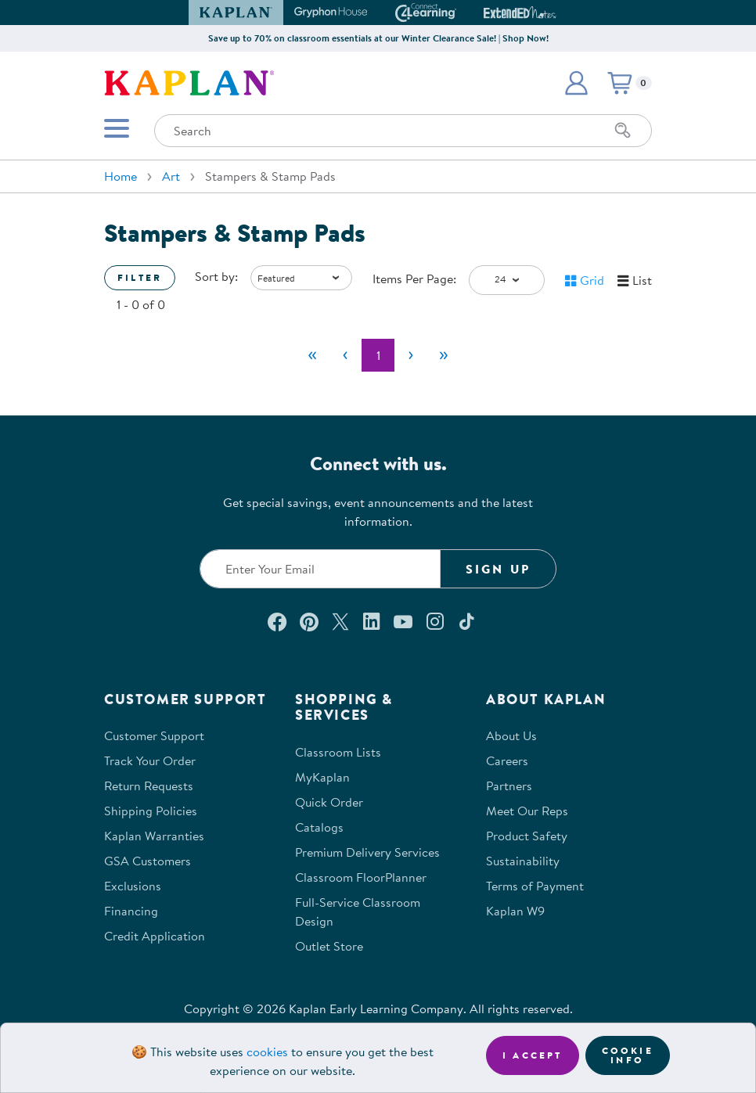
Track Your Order (150, 760)
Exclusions (132, 885)
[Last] (443, 355)
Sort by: (216, 276)
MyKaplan (322, 777)
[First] (312, 355)
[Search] (623, 130)
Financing (131, 910)
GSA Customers (147, 860)
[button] (576, 82)
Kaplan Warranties (154, 835)
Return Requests (148, 785)
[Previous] (345, 355)
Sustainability (523, 860)
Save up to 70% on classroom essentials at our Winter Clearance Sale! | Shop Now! (378, 38)
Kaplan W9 (515, 910)
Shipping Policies (150, 810)
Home (120, 176)
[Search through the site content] (403, 130)
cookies (267, 1051)
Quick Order (329, 802)
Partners (509, 785)
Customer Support (154, 735)
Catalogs (319, 827)
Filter (139, 277)
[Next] (410, 355)
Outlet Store (329, 946)
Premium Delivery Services (367, 852)
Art (171, 176)
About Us (511, 735)
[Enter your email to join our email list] (320, 568)
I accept (532, 1055)
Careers (507, 760)
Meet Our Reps (527, 810)
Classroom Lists (338, 751)
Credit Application (154, 935)
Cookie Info (627, 1055)
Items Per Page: (414, 278)
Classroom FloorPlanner (361, 877)
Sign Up (498, 568)
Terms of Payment (535, 885)
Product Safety (526, 835)
